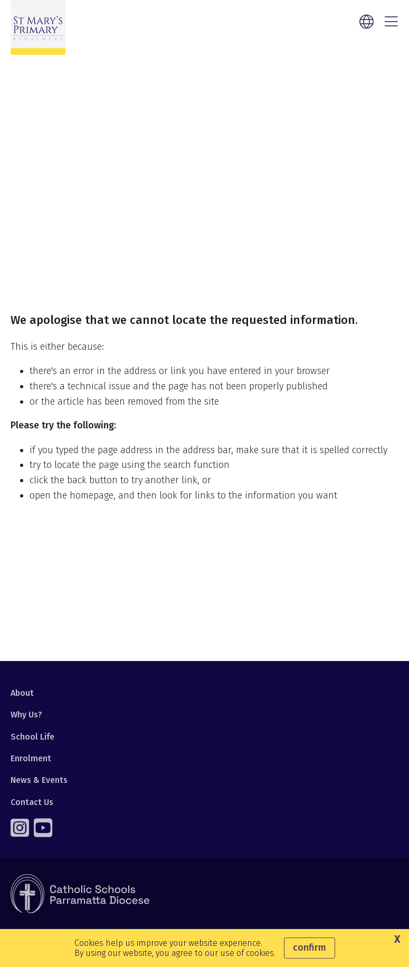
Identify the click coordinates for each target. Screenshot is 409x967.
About (22, 693)
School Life (32, 737)
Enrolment (31, 758)
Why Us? (26, 715)
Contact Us (32, 802)
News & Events (39, 780)
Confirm (309, 947)
